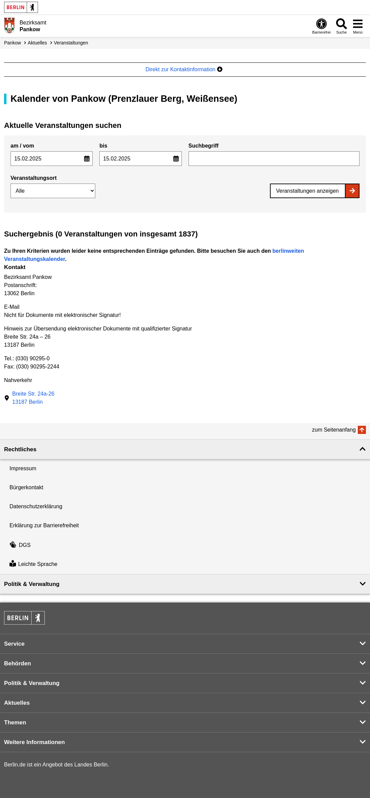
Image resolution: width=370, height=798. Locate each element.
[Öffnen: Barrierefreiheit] (321, 26)
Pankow (12, 42)
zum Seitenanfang (334, 430)
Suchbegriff (204, 146)
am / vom (22, 146)
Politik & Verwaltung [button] (31, 584)
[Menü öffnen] (358, 26)
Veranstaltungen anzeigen (307, 191)
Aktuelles (37, 42)
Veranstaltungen (71, 42)
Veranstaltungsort (34, 178)
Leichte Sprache (33, 564)
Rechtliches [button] (20, 449)
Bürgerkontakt (26, 487)
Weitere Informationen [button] (34, 742)
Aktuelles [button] (17, 703)
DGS (20, 545)
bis (103, 146)
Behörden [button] (17, 663)
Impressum (22, 468)
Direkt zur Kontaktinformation (183, 69)
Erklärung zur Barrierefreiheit (44, 525)
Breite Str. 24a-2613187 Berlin (33, 398)
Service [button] (14, 644)
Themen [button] (15, 722)
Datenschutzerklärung (35, 506)
